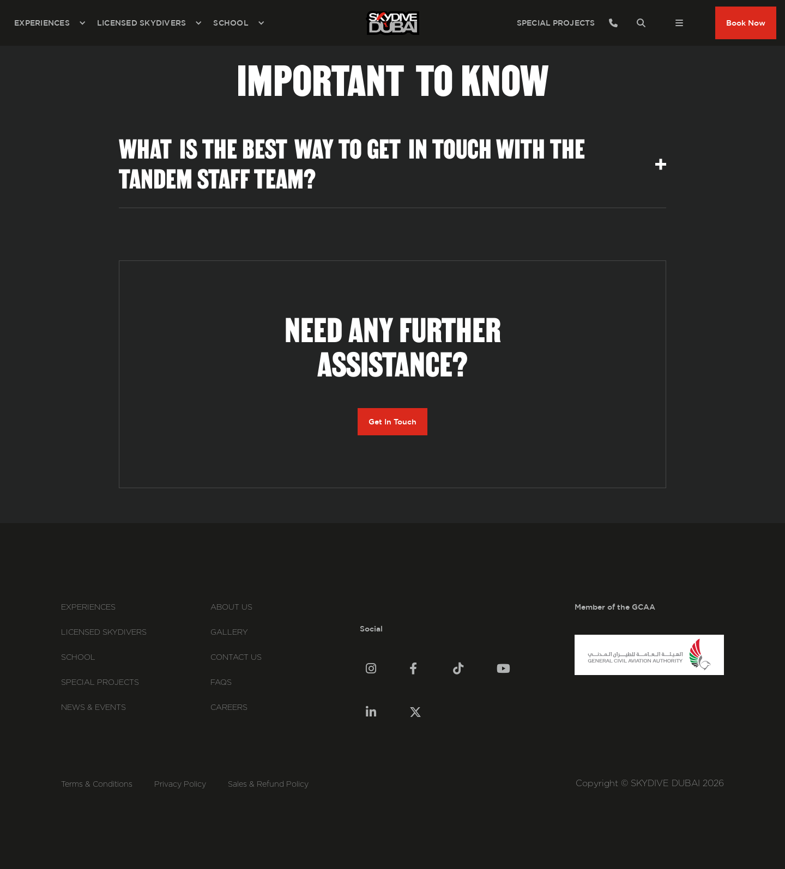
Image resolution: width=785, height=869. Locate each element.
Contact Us (236, 657)
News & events (93, 708)
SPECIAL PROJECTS (556, 23)
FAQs (221, 682)
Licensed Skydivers (104, 632)
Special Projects (100, 682)
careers (228, 708)
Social (371, 628)
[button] (50, 22)
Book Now (745, 23)
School (78, 657)
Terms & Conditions (96, 784)
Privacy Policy (180, 784)
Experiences (88, 607)
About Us (231, 607)
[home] (392, 23)
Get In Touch (392, 421)
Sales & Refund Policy (268, 784)
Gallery (229, 632)
